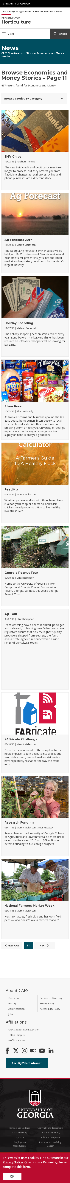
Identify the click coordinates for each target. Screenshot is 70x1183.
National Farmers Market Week (29, 905)
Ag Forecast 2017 (18, 240)
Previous (12, 945)
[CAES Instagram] (25, 1051)
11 (28, 945)
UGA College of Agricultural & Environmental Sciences (31, 11)
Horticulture (17, 53)
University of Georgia (17, 3)
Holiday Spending (18, 323)
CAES (4, 53)
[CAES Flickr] (33, 1051)
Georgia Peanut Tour (21, 573)
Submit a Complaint (50, 1137)
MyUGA (19, 1137)
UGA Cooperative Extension (23, 1029)
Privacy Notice (13, 1162)
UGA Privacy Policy (50, 1132)
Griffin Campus (16, 1040)
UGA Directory (19, 1132)
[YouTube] (42, 1051)
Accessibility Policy (50, 1008)
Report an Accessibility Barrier (50, 1144)
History (12, 1003)
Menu (7, 34)
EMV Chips (12, 156)
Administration (16, 1008)
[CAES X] (16, 1051)
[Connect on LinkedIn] (50, 1051)
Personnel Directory (51, 998)
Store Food (13, 406)
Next (45, 945)
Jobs (10, 1014)
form (26, 1167)
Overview (13, 998)
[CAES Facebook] (7, 1051)
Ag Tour (10, 614)
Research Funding (19, 822)
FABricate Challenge (21, 739)
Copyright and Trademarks (50, 1128)
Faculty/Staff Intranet (27, 1063)
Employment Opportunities (19, 1144)
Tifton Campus (16, 1035)
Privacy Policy (47, 1003)
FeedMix (11, 489)
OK (12, 1176)
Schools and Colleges (20, 1128)
